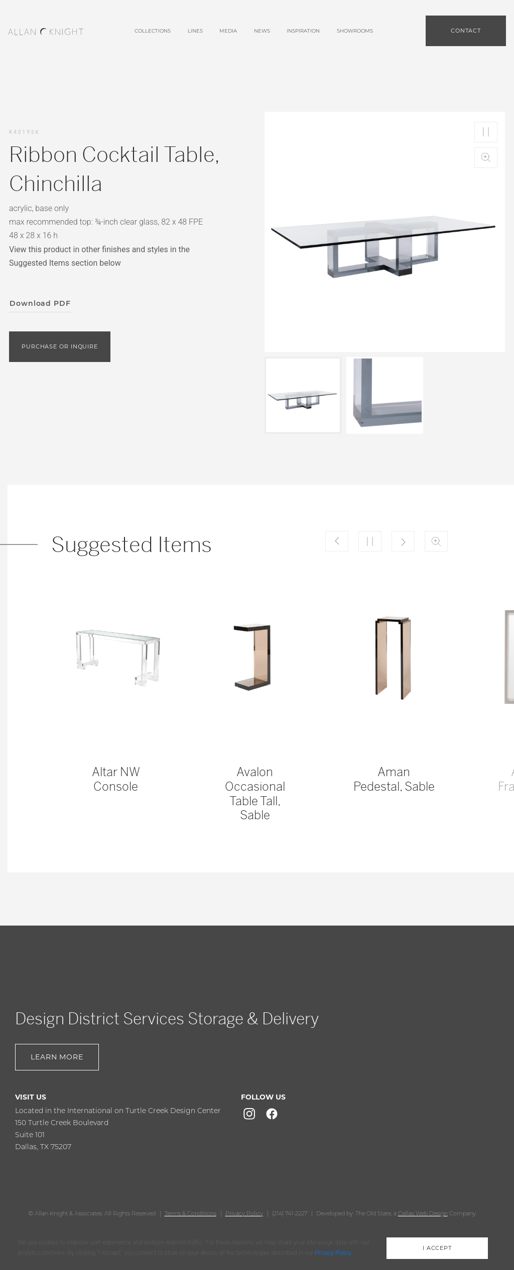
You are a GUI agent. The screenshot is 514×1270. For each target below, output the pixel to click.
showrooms (355, 31)
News (262, 31)
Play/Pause (485, 132)
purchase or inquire (60, 346)
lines (195, 31)
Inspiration (303, 31)
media (228, 31)
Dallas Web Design (423, 1213)
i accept (437, 1247)
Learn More (57, 1056)
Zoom (485, 157)
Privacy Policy (244, 1213)
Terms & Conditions (190, 1213)
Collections (153, 31)
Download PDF (40, 303)
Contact (466, 30)
